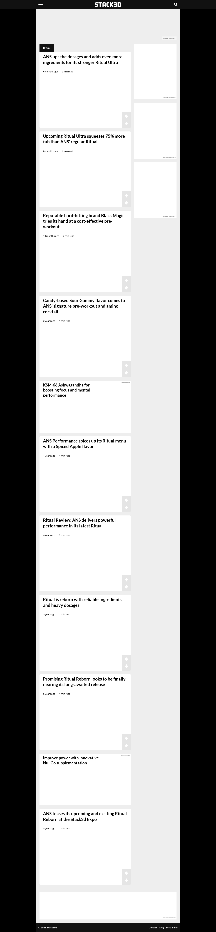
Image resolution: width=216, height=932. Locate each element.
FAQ (161, 927)
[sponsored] (85, 779)
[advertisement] (108, 26)
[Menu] (40, 4)
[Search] (176, 4)
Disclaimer (172, 927)
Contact (153, 927)
